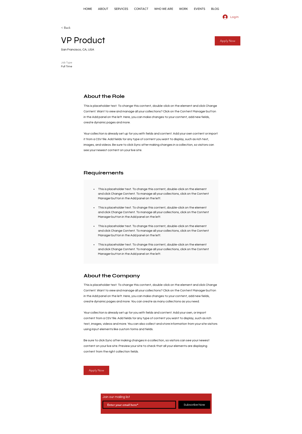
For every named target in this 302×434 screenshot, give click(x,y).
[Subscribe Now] (194, 405)
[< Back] (74, 27)
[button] (227, 40)
